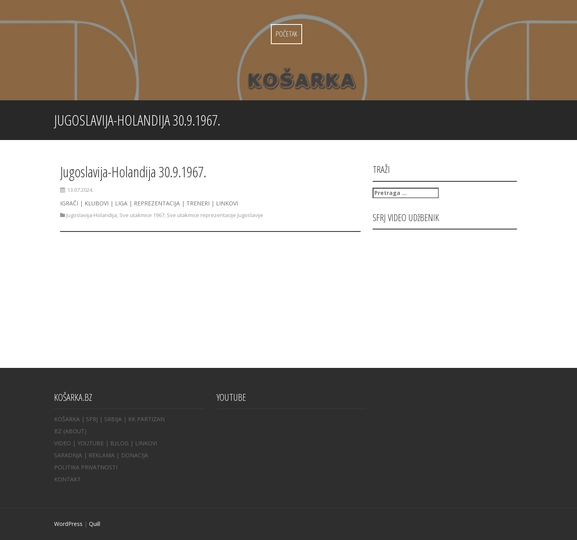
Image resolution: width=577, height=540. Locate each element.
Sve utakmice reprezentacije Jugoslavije (215, 215)
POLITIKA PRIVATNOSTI (85, 467)
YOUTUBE (90, 443)
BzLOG (119, 443)
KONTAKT (67, 479)
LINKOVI (146, 443)
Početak (286, 34)
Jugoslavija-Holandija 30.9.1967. (133, 172)
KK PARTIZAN (146, 419)
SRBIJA (113, 419)
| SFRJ (89, 419)
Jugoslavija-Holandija (91, 215)
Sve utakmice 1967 (141, 215)
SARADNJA (68, 455)
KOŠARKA (67, 419)
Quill (94, 524)
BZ (58, 431)
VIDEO (62, 443)
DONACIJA (134, 455)
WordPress (68, 524)
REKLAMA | (105, 455)
